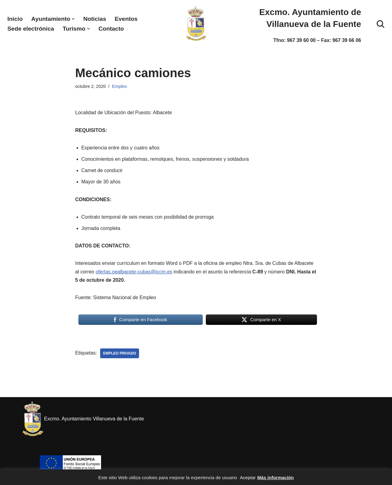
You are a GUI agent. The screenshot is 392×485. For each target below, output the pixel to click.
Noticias (94, 19)
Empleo (119, 86)
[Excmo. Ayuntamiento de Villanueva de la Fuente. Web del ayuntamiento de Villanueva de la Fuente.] (196, 24)
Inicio (15, 19)
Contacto (111, 28)
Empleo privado (119, 353)
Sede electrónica (30, 28)
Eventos (126, 19)
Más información (275, 477)
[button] (73, 19)
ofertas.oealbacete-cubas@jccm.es (134, 271)
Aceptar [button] (248, 477)
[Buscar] (380, 24)
